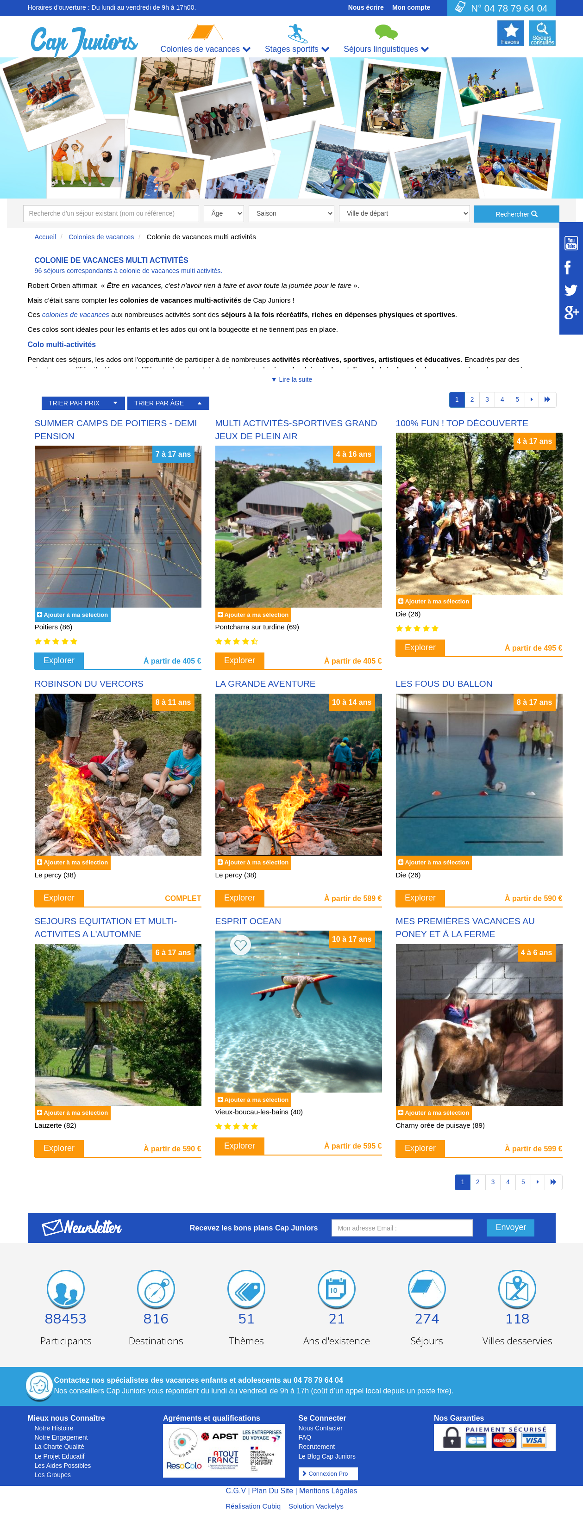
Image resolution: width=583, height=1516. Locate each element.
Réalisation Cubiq (253, 1506)
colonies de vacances (75, 314)
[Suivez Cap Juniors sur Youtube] (571, 243)
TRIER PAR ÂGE (159, 403)
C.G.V (236, 1491)
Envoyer (511, 1227)
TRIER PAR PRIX (74, 403)
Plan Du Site (272, 1491)
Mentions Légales (328, 1491)
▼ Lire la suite (291, 379)
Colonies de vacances (101, 237)
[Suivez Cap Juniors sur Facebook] (571, 267)
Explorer (59, 660)
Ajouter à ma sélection (76, 614)
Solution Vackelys (316, 1506)
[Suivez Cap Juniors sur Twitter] (571, 290)
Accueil (45, 237)
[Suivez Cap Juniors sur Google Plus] (571, 312)
